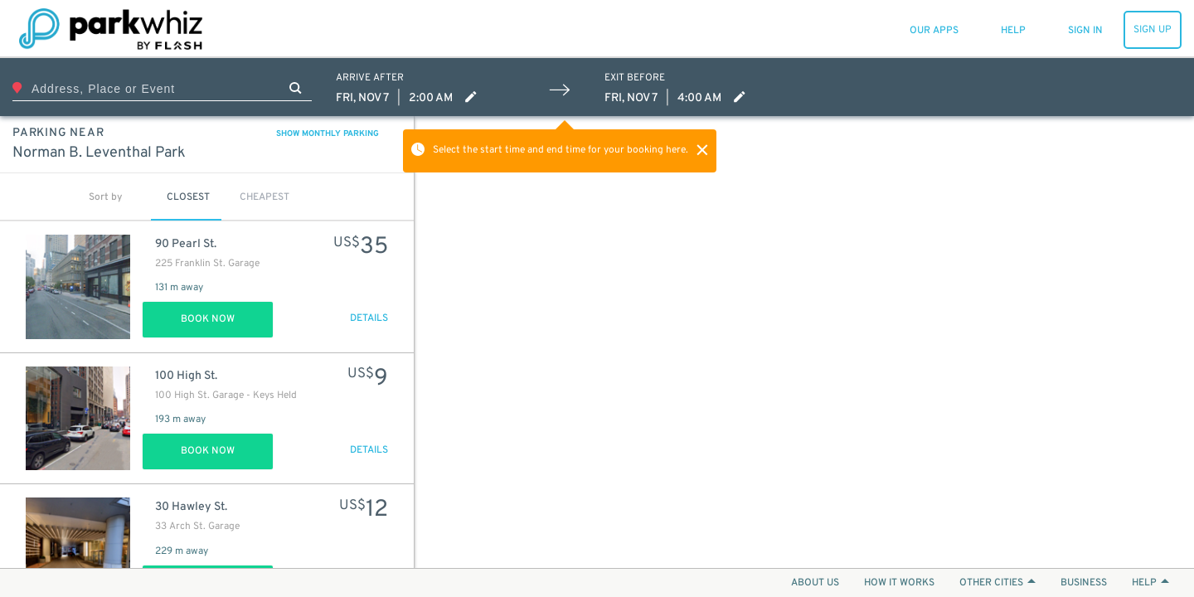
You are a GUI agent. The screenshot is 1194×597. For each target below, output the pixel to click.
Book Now (208, 319)
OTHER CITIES (997, 583)
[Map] (804, 342)
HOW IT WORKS (899, 583)
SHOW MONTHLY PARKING (327, 134)
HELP (1150, 583)
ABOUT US (815, 583)
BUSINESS (1084, 583)
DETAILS (369, 318)
